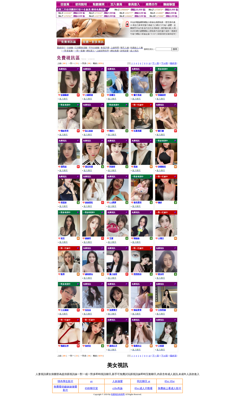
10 (150, 63)
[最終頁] (173, 63)
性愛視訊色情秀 (118, 394)
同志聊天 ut (143, 381)
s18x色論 (117, 388)
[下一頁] (155, 63)
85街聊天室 (91, 388)
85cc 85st (170, 381)
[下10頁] (164, 63)
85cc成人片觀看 (143, 388)
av (91, 381)
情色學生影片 (65, 381)
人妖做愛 (117, 381)
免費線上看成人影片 (169, 388)
